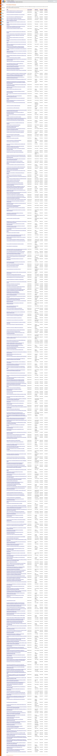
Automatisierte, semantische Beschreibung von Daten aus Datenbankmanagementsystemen (15, 213)
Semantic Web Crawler (10, 392)
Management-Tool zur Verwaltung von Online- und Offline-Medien (16, 615)
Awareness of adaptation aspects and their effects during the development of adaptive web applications (15, 146)
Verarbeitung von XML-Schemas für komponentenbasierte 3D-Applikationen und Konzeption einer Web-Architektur (15, 572)
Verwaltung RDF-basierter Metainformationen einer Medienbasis (16, 450)
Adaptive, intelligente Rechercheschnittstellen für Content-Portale (16, 563)
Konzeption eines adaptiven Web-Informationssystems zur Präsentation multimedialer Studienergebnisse (15, 482)
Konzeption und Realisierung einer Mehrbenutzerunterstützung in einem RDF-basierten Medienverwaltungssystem (16, 370)
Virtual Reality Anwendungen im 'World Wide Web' (13, 691)
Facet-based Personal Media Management (13, 341)
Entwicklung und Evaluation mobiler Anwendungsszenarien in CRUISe (16, 199)
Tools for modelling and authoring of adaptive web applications (15, 239)
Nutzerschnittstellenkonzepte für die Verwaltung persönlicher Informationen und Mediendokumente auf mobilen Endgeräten (15, 380)
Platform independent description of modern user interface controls (16, 394)
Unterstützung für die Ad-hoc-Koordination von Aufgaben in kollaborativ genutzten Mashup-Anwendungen (15, 68)
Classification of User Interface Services (12, 266)
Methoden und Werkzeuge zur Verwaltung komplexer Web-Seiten (16, 692)
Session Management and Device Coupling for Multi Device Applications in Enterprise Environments (15, 64)
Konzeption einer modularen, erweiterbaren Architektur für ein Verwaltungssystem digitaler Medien (15, 444)
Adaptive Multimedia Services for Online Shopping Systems (15, 277)
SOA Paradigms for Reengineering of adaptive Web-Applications (16, 286)
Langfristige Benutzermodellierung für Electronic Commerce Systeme (16, 630)
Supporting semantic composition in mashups (13, 218)
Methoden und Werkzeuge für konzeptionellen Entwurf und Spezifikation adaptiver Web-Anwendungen (15, 544)
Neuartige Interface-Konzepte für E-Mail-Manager (14, 387)
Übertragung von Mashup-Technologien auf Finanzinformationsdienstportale (13, 127)
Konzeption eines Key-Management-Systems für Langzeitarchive (16, 275)
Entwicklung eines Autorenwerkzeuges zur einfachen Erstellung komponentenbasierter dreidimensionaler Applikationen (16, 567)
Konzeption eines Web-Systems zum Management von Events (15, 195)
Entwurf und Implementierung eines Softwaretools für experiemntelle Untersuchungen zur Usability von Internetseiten (16, 578)
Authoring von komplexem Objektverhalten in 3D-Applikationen (15, 546)
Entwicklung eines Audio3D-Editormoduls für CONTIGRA (14, 503)
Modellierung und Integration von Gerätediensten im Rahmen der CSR (16, 79)
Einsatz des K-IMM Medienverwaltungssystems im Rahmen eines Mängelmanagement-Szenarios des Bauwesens (16, 299)
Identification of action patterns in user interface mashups (15, 182)
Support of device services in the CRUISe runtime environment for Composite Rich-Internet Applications (16, 159)
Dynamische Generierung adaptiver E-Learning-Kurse (14, 317)
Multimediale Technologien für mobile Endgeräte (13, 440)
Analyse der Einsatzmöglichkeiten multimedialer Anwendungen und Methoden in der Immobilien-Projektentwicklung (16, 713)
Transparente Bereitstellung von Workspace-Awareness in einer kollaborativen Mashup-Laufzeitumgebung (16, 66)
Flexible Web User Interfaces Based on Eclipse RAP (14, 274)
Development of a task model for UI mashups (13, 232)
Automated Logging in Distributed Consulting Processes (15, 28)
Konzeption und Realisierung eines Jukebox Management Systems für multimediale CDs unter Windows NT (16, 731)
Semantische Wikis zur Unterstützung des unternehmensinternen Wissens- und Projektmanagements (16, 294)
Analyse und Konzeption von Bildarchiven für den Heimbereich (15, 511)
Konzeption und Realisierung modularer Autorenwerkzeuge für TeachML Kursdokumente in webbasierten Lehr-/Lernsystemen (15, 603)
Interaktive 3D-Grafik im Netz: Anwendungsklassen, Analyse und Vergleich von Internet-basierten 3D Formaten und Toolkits (16, 619)
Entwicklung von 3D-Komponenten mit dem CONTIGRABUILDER (15, 521)
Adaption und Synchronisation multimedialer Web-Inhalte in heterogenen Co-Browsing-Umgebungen (15, 345)
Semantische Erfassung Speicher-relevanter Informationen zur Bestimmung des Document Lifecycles (15, 77)
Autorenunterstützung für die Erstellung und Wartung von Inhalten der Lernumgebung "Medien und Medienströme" (16, 399)
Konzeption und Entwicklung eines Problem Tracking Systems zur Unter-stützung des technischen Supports (16, 447)
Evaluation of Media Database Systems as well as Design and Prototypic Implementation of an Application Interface (15, 343)
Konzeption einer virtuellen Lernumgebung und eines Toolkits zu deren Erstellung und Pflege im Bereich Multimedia (17, 643)
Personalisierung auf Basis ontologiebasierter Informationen (15, 309)
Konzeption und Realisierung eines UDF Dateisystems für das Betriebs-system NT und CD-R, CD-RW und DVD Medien (17, 707)
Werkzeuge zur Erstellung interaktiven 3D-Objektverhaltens (15, 525)
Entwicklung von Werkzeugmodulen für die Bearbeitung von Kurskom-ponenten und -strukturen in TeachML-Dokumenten (16, 574)
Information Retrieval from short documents (13, 181)
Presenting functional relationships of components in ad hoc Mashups (16, 53)
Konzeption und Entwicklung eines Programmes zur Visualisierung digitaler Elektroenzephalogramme (16, 611)
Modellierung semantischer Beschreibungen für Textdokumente (16, 366)
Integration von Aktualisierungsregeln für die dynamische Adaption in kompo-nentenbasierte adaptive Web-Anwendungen (16, 479)
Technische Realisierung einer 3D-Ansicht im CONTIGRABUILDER (16, 495)
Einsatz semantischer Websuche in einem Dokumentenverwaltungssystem (12, 306)
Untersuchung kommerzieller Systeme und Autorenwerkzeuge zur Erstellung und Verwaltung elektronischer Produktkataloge (16, 682)
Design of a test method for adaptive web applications (14, 308)
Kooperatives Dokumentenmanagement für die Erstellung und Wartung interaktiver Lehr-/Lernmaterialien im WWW (17, 560)
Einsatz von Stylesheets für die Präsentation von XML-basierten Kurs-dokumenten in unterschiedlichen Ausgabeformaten (16, 605)
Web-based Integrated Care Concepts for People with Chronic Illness (16, 255)
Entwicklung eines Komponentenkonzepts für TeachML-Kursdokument (16, 524)
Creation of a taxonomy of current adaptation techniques (15, 315)
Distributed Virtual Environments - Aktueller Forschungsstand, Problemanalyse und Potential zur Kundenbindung (15, 634)
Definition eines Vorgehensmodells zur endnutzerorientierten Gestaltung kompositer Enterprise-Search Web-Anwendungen (15, 47)
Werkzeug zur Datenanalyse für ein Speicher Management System (16, 155)
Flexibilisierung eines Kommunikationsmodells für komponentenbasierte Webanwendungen (14, 206)
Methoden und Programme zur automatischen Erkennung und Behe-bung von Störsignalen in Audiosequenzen (16, 680)
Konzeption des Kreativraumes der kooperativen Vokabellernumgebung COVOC (14, 653)
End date (45, 9)
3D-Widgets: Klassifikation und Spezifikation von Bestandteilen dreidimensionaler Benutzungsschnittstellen (15, 589)
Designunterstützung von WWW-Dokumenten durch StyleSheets (16, 699)
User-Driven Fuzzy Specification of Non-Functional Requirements (16, 102)
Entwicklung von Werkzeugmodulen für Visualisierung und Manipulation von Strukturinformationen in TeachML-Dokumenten (17, 591)
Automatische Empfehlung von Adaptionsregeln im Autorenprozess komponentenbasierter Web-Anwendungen (16, 364)
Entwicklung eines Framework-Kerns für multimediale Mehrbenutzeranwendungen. (14, 724)
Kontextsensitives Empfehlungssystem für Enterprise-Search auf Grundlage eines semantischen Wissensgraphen (16, 27)
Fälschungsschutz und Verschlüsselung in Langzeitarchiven (15, 314)
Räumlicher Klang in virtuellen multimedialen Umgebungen (15, 597)
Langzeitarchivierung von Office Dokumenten (13, 107)
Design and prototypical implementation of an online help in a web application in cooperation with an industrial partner (16, 235)
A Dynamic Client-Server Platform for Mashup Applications (15, 188)
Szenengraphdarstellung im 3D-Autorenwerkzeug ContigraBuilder (16, 536)
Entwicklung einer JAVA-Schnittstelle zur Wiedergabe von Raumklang (16, 505)
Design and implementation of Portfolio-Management (14, 12)
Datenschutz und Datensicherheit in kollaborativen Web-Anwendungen (17, 356)
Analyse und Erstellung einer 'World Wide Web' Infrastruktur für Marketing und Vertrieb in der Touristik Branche (15, 750)
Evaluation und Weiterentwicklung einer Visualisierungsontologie (16, 215)
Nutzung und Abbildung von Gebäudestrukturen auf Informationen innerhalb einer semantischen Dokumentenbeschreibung (16, 75)
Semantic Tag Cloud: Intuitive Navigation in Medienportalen (15, 349)
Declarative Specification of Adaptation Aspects (13, 331)
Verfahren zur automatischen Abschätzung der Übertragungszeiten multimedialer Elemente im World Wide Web (16, 641)
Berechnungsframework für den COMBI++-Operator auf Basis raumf (16, 490)
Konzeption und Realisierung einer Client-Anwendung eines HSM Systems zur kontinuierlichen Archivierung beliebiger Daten (16, 290)
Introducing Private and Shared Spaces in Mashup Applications (15, 120)
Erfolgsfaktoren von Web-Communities (12, 285)
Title (7, 9)
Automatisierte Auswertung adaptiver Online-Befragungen (15, 405)
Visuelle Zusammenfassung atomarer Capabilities (14, 57)
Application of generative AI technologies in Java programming (15, 14)
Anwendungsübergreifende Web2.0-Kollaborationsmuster (15, 334)
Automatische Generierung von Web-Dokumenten (14, 661)
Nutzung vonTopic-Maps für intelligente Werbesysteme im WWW (16, 617)
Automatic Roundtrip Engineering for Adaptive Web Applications (16, 329)
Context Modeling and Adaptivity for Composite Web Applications (16, 240)
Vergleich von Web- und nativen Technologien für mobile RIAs (15, 132)
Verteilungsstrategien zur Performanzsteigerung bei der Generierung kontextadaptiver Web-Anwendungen (16, 438)
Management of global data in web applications (13, 283)
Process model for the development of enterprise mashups (15, 243)
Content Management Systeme (11, 600)
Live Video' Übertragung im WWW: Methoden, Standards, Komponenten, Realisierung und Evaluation (15, 726)
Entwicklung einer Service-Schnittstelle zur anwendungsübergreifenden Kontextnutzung (13, 292)
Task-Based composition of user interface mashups (14, 116)
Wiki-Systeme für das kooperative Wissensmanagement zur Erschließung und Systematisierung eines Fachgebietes (15, 463)
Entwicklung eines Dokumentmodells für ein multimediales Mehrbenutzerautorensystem (15, 720)
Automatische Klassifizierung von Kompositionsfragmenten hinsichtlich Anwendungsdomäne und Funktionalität (17, 110)
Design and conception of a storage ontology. (13, 134)
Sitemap (8, 0)
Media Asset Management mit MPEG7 (12, 561)
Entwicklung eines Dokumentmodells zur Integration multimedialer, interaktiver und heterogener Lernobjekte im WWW (16, 639)
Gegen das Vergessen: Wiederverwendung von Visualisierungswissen (16, 178)
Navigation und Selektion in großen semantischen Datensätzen (15, 164)
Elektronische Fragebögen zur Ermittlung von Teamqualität (15, 517)
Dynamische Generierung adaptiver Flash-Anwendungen (14, 391)
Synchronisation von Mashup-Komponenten (13, 141)
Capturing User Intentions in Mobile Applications (13, 105)
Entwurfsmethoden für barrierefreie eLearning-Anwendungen (15, 493)
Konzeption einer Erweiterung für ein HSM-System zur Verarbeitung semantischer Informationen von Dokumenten (16, 198)
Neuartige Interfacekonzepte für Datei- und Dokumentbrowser (15, 381)
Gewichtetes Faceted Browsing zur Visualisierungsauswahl (15, 194)
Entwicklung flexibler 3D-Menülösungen (12, 480)
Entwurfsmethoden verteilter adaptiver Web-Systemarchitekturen (16, 458)
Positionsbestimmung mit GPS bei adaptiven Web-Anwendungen (16, 465)
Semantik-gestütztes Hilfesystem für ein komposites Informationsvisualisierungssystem (14, 96)
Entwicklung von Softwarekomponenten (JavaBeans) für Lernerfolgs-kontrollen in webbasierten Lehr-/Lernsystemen (16, 609)
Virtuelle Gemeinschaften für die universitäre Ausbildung (15, 534)
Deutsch (12, 0)
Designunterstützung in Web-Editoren (12, 702)
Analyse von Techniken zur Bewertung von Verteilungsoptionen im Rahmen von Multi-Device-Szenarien (16, 20)
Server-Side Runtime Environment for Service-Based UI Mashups (16, 251)
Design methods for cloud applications (12, 246)
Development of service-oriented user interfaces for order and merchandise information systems (16, 226)
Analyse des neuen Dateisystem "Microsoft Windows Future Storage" (16, 410)
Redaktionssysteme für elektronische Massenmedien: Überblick (16, 575)
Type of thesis (29, 9)
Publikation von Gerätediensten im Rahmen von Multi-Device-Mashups (16, 73)
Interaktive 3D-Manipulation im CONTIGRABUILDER (14, 497)
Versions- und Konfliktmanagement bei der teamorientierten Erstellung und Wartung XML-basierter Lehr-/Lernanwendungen (17, 507)
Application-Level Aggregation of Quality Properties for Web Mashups (16, 70)
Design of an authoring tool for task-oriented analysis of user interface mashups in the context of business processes (17, 193)
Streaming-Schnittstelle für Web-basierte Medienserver (14, 492)
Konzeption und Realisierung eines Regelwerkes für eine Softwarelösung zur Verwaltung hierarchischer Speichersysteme (16, 413)
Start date (41, 9)
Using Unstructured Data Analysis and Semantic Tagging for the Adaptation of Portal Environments (16, 348)
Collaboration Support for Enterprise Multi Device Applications (15, 61)
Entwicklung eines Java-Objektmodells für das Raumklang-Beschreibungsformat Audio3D (15, 530)
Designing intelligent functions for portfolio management (15, 10)
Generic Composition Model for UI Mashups (13, 265)
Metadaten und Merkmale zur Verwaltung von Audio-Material (15, 279)
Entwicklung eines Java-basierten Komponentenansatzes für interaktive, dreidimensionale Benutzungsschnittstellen (15, 622)
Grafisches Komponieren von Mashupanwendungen (14, 140)
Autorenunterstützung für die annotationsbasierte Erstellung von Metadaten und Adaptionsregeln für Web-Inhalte (16, 359)
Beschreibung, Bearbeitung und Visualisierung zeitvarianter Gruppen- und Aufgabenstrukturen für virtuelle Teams (16, 454)
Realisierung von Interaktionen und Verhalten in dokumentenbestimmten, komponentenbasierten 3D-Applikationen (16, 569)
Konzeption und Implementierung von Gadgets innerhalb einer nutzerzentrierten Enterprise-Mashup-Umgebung (15, 253)
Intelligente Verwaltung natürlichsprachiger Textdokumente (15, 441)
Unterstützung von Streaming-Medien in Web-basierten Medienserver (16, 486)
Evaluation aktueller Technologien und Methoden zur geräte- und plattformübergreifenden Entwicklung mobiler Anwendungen (16, 187)
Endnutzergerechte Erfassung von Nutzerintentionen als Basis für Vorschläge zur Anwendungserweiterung (16, 129)
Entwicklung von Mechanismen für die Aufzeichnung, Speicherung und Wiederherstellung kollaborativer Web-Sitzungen (16, 384)
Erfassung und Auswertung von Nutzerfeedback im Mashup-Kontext (16, 33)
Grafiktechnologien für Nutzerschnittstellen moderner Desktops (16, 434)
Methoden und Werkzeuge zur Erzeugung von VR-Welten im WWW (16, 732)
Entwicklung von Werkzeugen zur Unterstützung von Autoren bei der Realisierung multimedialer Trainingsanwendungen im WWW (16, 669)
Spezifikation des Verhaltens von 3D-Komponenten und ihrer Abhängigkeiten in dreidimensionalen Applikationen (15, 580)
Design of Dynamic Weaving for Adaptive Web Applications (15, 324)
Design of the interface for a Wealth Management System (15, 16)
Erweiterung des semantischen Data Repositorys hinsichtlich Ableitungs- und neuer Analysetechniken (15, 169)
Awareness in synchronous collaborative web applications (15, 327)
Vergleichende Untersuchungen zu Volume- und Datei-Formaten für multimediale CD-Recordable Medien (16, 743)
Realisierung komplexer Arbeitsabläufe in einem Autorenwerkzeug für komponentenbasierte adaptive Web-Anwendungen (16, 467)
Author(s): (36, 9)
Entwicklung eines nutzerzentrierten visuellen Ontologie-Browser (16, 166)
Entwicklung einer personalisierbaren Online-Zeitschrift (14, 711)
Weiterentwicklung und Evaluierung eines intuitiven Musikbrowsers (16, 340)
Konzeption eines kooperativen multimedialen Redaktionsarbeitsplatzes (13, 717)
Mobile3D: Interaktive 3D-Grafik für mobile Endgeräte (14, 435)
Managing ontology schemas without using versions (14, 89)
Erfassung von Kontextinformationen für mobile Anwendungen (15, 130)
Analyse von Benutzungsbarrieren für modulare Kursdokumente (16, 607)
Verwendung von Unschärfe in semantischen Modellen (14, 150)
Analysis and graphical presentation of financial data (14, 18)
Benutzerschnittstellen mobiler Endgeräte (13, 538)
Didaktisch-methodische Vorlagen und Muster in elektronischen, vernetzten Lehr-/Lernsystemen (16, 593)
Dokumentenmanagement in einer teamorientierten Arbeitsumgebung (17, 581)
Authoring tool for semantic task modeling (13, 138)
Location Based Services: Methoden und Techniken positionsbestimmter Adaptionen (14, 485)
